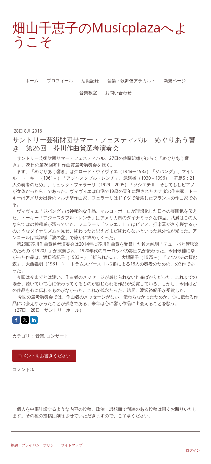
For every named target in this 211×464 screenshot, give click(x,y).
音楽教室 (88, 93)
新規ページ (175, 81)
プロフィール (60, 81)
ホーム (31, 81)
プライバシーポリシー (39, 445)
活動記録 (90, 81)
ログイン (193, 450)
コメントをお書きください (44, 356)
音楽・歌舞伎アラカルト (131, 81)
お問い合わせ (118, 93)
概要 (14, 445)
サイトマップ (71, 445)
